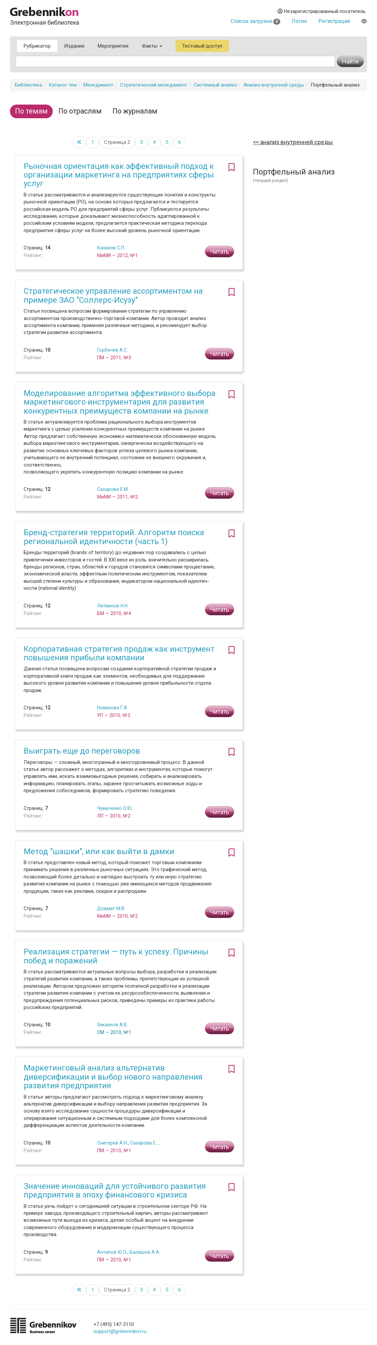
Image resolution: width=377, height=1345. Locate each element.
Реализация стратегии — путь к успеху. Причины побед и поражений (116, 956)
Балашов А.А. (145, 1252)
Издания (74, 46)
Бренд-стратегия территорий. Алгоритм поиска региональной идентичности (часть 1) (114, 537)
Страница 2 (117, 142)
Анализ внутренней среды (274, 85)
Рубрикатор (37, 46)
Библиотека (28, 85)
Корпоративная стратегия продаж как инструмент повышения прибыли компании (119, 653)
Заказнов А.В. (112, 1024)
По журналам (134, 111)
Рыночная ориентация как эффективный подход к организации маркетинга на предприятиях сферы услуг (119, 175)
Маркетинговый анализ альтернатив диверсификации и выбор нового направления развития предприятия (113, 1076)
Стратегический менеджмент (153, 85)
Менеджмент (98, 85)
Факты (152, 46)
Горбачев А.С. (112, 350)
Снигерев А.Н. (112, 1143)
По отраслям (80, 111)
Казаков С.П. (111, 247)
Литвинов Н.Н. (112, 605)
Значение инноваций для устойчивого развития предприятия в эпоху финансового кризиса (115, 1190)
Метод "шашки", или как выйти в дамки (99, 851)
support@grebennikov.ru (119, 1331)
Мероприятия (113, 46)
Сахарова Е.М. (113, 489)
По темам (31, 111)
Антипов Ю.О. (112, 1252)
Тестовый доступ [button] (202, 46)
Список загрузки (255, 21)
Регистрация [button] (334, 21)
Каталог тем (63, 85)
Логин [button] (299, 21)
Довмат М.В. (111, 908)
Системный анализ (215, 85)
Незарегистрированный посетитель (322, 11)
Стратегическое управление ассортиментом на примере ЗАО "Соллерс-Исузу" (113, 295)
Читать (219, 251)
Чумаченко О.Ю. (115, 808)
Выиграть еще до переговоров (82, 751)
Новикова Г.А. (112, 707)
